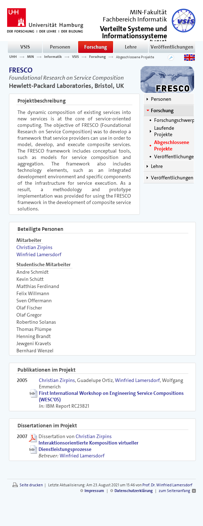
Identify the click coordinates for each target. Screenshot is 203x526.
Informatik (53, 57)
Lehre (131, 47)
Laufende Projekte (164, 131)
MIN (30, 57)
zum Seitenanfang (174, 490)
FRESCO (20, 70)
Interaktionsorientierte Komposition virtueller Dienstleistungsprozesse (88, 446)
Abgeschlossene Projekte (135, 57)
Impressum (94, 490)
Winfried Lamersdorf (38, 254)
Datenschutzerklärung (134, 490)
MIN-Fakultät (148, 12)
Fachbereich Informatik (135, 19)
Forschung (95, 47)
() (133, 35)
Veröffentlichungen (172, 47)
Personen (60, 47)
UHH (13, 57)
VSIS (25, 47)
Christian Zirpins (34, 247)
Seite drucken (31, 485)
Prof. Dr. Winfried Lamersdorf (167, 485)
